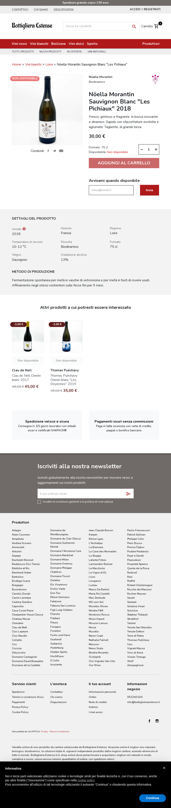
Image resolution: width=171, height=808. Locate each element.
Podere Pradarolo (138, 551)
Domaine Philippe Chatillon (61, 570)
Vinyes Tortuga (136, 657)
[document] (85, 780)
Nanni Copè (96, 635)
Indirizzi (93, 707)
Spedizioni (18, 692)
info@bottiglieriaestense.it (143, 702)
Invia (149, 190)
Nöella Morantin (98, 652)
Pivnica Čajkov (135, 547)
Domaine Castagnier (24, 657)
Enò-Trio (55, 593)
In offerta (74, 51)
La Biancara (96, 547)
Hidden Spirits (58, 652)
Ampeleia (18, 539)
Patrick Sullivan (136, 534)
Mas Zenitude (97, 597)
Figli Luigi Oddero (61, 610)
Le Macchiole (97, 568)
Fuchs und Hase (60, 635)
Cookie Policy (20, 712)
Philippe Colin (135, 539)
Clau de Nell (19, 627)
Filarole (55, 614)
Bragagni (17, 585)
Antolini (17, 551)
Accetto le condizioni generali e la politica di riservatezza (78, 501)
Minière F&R (96, 610)
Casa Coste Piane (22, 610)
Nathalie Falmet (98, 640)
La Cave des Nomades (103, 551)
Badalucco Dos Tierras (26, 564)
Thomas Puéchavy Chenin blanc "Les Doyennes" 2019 (63, 379)
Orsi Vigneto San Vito (102, 661)
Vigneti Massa (136, 648)
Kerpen (93, 534)
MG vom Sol (96, 602)
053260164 (135, 697)
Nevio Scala (96, 648)
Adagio (16, 530)
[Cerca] (101, 26)
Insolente (56, 664)
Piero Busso (134, 543)
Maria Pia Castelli (99, 593)
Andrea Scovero (21, 543)
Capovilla (17, 606)
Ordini (92, 697)
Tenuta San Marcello (139, 627)
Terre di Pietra (135, 635)
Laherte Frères (97, 560)
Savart (131, 597)
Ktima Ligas (96, 539)
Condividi (48, 151)
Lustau (93, 585)
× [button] (164, 768)
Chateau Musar (21, 619)
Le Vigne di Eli (97, 572)
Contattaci (20, 10)
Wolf (130, 661)
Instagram (157, 721)
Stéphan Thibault (137, 614)
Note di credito (98, 702)
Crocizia (17, 648)
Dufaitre (55, 580)
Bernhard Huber (21, 572)
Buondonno (19, 589)
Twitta (55, 151)
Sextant (131, 602)
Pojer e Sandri (135, 555)
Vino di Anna (135, 652)
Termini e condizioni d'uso (28, 697)
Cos (14, 644)
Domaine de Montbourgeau (59, 532)
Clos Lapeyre (20, 631)
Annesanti (18, 547)
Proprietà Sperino (137, 564)
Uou (129, 644)
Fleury (54, 622)
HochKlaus (57, 656)
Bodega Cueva (21, 581)
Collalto (17, 640)
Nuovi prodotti (50, 51)
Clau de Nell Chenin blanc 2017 (26, 377)
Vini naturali (97, 51)
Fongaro (55, 627)
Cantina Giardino (22, 602)
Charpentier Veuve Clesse (27, 614)
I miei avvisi (96, 712)
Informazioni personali (102, 692)
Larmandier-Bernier (101, 564)
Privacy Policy (20, 707)
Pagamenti (18, 702)
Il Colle (54, 660)
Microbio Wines (98, 606)
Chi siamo (41, 10)
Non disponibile (28, 361)
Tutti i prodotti (23, 51)
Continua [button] (152, 798)
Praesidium (134, 560)
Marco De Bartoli (99, 589)
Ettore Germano (60, 597)
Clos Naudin (19, 635)
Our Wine (95, 665)
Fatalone (55, 601)
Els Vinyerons (58, 584)
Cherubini (17, 623)
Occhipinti (95, 657)
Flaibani (55, 618)
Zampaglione (135, 665)
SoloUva (132, 610)
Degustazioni (63, 10)
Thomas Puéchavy (138, 640)
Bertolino (17, 577)
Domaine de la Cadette (26, 665)
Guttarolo (56, 643)
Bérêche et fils (20, 568)
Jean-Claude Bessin (101, 530)
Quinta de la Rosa (138, 568)
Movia (92, 627)
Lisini (92, 577)
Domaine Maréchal (61, 555)
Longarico (95, 581)
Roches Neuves (136, 593)
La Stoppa (95, 555)
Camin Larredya (21, 597)
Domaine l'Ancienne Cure (65, 551)
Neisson (94, 644)
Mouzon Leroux (98, 623)
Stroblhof (133, 619)
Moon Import (96, 619)
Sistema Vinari (136, 606)
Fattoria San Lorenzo (63, 605)
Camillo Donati (21, 593)
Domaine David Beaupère (27, 661)
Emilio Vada (57, 589)
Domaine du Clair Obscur (65, 538)
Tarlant (131, 623)
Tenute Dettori (135, 631)
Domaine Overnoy (61, 563)
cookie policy (85, 780)
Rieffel (131, 581)
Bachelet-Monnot (22, 560)
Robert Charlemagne (139, 585)
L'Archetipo (96, 543)
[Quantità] (149, 149)
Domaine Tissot (60, 576)
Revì (129, 577)
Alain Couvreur (21, 534)
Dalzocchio (19, 652)
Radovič (132, 572)
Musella (94, 631)
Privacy (44, 731)
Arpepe (16, 555)
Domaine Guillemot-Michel (62, 545)
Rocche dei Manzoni (139, 589)
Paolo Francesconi (138, 530)
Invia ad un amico (61, 151)
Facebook (149, 721)
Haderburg (56, 647)
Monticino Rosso (99, 614)
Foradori (55, 631)
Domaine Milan (59, 559)
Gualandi (55, 639)
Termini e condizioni (59, 731)
